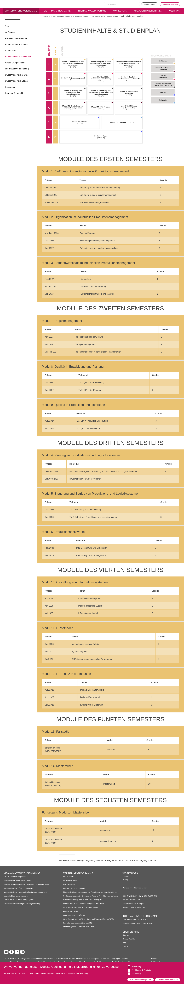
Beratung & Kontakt (14, 93)
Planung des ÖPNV (70, 913)
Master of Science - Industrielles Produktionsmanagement (98, 16)
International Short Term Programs (136, 919)
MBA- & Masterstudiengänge (20, 11)
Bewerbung (10, 87)
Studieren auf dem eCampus (134, 904)
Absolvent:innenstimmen (148, 11)
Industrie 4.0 (127, 877)
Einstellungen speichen (167, 978)
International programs (92, 11)
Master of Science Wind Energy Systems (20, 900)
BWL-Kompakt (68, 877)
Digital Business (69, 884)
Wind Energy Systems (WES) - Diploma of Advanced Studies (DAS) (89, 921)
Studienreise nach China (16, 75)
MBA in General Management (15, 877)
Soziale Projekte (129, 939)
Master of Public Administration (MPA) (18, 880)
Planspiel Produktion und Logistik (135, 888)
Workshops (120, 11)
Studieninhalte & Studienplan (18, 57)
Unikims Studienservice (132, 900)
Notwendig (136, 964)
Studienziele (10, 51)
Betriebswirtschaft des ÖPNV (74, 917)
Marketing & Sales (70, 880)
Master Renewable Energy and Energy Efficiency (23, 904)
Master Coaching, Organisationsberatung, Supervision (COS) (27, 884)
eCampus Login (148, 4)
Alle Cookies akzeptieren (141, 978)
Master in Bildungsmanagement (16, 896)
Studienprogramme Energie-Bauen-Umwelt (80, 929)
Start (7, 26)
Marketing (136, 971)
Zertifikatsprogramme (57, 11)
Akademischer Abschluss (16, 44)
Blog (124, 943)
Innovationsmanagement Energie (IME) (78, 925)
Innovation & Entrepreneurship (75, 888)
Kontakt (125, 947)
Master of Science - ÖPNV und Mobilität (19, 888)
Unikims (45, 16)
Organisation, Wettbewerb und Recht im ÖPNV (81, 910)
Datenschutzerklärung (79, 971)
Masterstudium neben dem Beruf (135, 907)
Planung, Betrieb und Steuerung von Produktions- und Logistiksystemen (91, 892)
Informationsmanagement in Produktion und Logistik (83, 902)
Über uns (126, 935)
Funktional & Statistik (141, 968)
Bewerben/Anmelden (169, 4)
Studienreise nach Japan (16, 81)
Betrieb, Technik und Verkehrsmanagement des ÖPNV (84, 906)
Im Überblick (10, 32)
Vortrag (125, 880)
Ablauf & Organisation (15, 63)
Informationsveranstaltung (17, 69)
